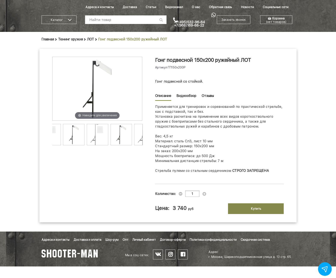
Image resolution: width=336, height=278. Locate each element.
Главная (48, 39)
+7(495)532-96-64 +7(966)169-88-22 (189, 23)
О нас (196, 7)
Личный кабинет (144, 239)
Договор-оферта (173, 239)
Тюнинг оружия (70, 39)
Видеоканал (174, 7)
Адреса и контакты (100, 7)
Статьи (151, 7)
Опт (125, 239)
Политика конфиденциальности (213, 239)
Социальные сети (275, 7)
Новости (247, 7)
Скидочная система (255, 239)
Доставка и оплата (87, 239)
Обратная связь (220, 7)
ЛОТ (90, 39)
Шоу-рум (111, 239)
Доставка (130, 7)
